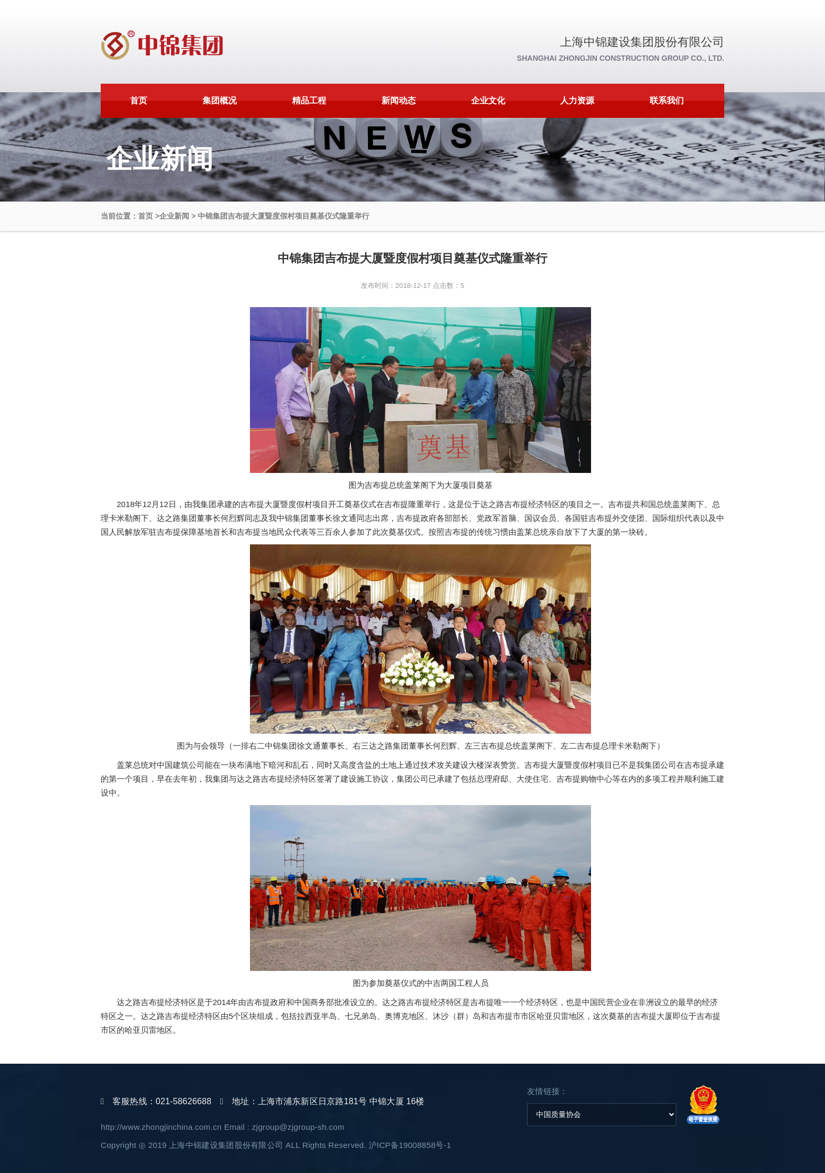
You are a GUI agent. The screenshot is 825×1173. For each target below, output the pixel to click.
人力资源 (577, 100)
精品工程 (309, 100)
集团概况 (220, 100)
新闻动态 (399, 100)
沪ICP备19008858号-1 (410, 1145)
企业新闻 (174, 216)
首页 (138, 100)
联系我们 (667, 100)
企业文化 (488, 100)
